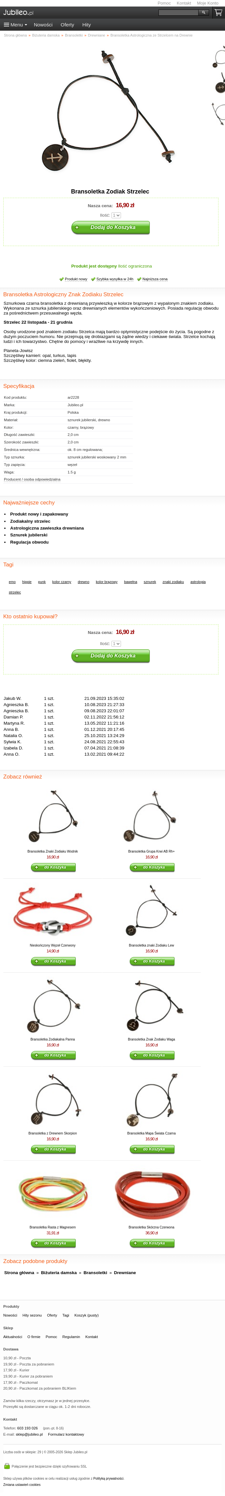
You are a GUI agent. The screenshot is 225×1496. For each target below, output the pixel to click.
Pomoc (164, 3)
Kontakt (184, 3)
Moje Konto (207, 3)
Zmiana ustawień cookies (21, 1485)
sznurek (150, 582)
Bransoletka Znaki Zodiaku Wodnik (52, 851)
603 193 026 (27, 1428)
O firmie (33, 1337)
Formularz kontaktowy (66, 1434)
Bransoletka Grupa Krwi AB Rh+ (151, 851)
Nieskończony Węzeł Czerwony (52, 945)
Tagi (65, 1315)
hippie (27, 582)
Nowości (43, 24)
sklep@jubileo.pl (29, 1434)
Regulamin (71, 1337)
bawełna (130, 582)
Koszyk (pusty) (86, 1315)
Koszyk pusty (220, 12)
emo (12, 582)
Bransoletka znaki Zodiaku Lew (151, 945)
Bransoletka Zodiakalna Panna (52, 1039)
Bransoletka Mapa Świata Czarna (151, 1133)
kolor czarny (61, 582)
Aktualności (12, 1337)
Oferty (67, 24)
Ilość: (105, 215)
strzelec (15, 592)
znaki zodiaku (173, 582)
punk (42, 582)
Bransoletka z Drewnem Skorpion (52, 1133)
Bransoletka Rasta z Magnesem (53, 1227)
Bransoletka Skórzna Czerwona (151, 1227)
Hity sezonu (32, 1315)
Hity (86, 24)
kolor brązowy (107, 582)
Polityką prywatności (108, 1478)
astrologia (198, 582)
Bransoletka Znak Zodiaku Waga (151, 1039)
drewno (83, 582)
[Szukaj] (178, 12)
